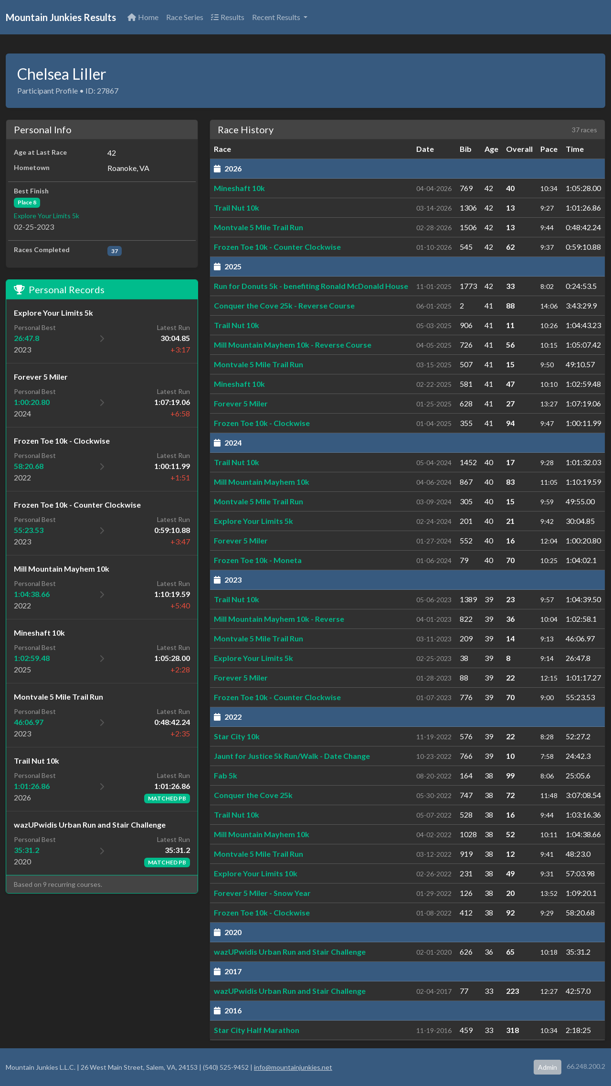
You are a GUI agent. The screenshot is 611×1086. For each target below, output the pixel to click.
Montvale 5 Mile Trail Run (258, 227)
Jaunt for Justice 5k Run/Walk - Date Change (292, 755)
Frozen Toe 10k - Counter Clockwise (277, 246)
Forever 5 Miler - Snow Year (262, 892)
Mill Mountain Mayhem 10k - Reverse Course (292, 344)
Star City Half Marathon (256, 1029)
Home (142, 16)
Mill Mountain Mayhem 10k (261, 481)
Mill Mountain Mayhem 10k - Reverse (279, 618)
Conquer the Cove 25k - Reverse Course (284, 305)
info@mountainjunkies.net (293, 1067)
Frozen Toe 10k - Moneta (258, 559)
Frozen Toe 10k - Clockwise (262, 422)
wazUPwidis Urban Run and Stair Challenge (290, 951)
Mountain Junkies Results (61, 17)
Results (227, 16)
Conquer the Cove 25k (253, 794)
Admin (547, 1067)
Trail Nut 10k (236, 207)
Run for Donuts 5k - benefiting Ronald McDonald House (311, 285)
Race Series (184, 16)
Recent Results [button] (277, 16)
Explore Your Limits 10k (255, 873)
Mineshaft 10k (239, 187)
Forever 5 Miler (241, 403)
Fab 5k (225, 775)
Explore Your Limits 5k (46, 216)
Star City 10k (237, 736)
